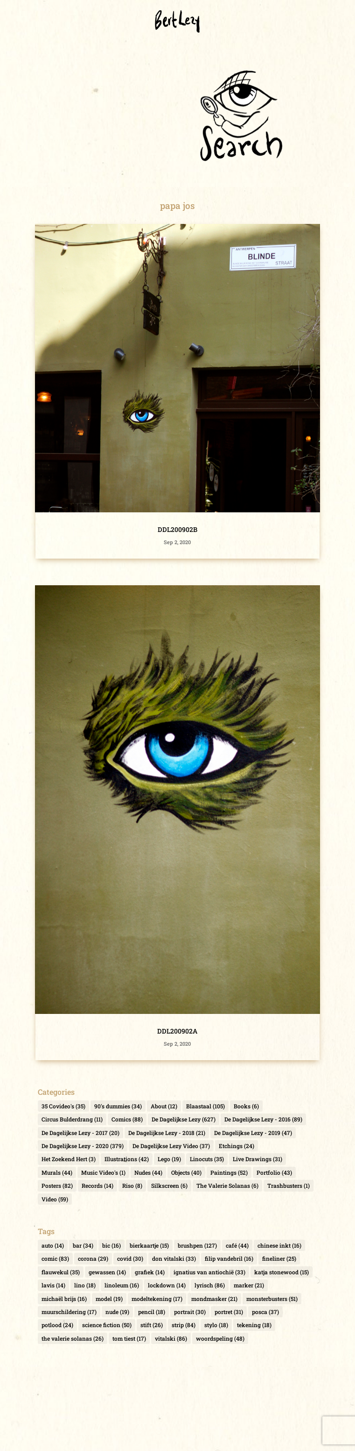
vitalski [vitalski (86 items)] (171, 1338)
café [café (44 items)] (237, 1245)
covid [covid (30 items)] (130, 1258)
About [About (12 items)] (164, 1106)
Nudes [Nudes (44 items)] (148, 1172)
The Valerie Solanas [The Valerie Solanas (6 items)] (227, 1185)
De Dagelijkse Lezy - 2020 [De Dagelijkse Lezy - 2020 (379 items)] (83, 1145)
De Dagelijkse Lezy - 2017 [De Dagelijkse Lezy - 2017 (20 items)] (80, 1132)
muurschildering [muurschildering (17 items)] (69, 1311)
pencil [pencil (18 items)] (151, 1311)
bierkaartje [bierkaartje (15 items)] (149, 1245)
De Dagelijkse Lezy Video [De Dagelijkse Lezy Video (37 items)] (171, 1145)
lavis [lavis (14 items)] (53, 1285)
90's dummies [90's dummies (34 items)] (118, 1106)
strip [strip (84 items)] (183, 1325)
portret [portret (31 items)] (229, 1311)
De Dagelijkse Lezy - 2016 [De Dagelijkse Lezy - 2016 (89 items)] (263, 1119)
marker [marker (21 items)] (249, 1285)
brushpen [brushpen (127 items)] (197, 1245)
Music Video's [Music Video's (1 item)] (103, 1172)
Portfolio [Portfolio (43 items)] (274, 1172)
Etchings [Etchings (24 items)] (236, 1145)
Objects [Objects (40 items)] (186, 1172)
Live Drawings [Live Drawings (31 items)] (257, 1159)
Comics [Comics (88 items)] (127, 1119)
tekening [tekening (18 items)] (254, 1325)
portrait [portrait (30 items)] (190, 1311)
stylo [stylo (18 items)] (216, 1325)
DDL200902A (177, 1031)
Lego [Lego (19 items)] (169, 1159)
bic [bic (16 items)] (111, 1245)
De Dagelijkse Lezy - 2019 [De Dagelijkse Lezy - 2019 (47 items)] (253, 1132)
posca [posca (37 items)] (265, 1311)
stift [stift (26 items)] (151, 1325)
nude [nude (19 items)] (117, 1311)
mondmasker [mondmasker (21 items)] (214, 1298)
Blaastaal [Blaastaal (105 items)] (205, 1106)
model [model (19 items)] (109, 1298)
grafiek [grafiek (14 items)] (150, 1272)
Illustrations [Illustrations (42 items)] (126, 1159)
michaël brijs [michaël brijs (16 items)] (64, 1298)
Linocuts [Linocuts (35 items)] (207, 1159)
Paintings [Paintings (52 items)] (229, 1172)
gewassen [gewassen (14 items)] (107, 1272)
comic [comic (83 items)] (55, 1258)
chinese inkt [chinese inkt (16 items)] (279, 1245)
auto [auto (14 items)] (53, 1245)
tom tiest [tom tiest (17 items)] (129, 1338)
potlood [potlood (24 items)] (57, 1325)
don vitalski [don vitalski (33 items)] (174, 1258)
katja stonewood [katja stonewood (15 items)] (281, 1272)
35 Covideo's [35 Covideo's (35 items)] (63, 1106)
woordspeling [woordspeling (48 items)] (220, 1338)
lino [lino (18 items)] (85, 1285)
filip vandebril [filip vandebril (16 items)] (229, 1258)
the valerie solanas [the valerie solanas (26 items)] (73, 1338)
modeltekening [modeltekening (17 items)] (157, 1298)
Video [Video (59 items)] (55, 1199)
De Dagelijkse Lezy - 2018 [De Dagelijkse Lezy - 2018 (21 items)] (166, 1132)
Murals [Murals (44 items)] (57, 1172)
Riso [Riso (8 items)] (132, 1185)
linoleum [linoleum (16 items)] (121, 1285)
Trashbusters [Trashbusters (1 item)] (288, 1185)
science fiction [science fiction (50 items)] (107, 1325)
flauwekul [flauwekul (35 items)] (61, 1272)
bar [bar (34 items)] (83, 1245)
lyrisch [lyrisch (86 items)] (210, 1285)
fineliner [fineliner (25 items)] (279, 1258)
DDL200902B (177, 529)
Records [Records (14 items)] (97, 1185)
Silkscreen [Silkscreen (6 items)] (169, 1185)
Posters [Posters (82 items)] (57, 1185)
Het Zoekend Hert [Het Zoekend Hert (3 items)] (69, 1159)
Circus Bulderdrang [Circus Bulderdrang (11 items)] (72, 1119)
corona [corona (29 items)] (93, 1258)
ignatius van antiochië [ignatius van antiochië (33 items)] (209, 1272)
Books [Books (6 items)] (246, 1106)
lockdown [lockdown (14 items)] (167, 1285)
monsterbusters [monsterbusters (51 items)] (272, 1298)
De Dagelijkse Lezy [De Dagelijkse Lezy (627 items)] (184, 1119)
